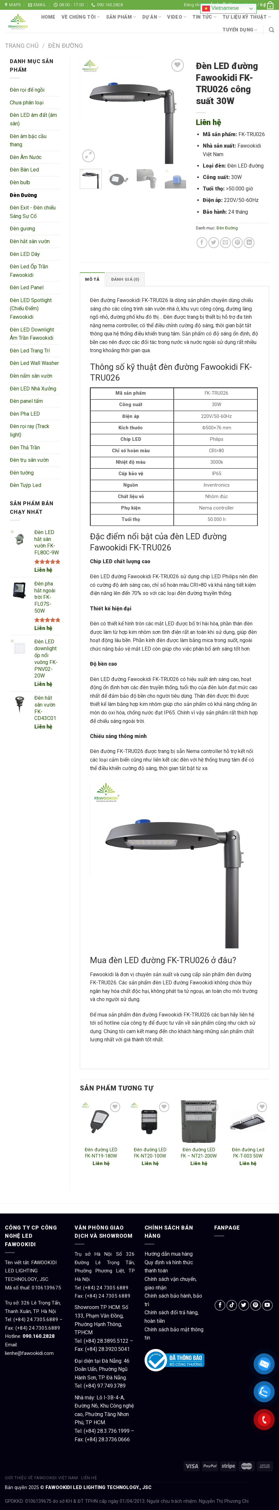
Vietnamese (220, 8)
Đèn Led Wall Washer (34, 363)
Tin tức (204, 17)
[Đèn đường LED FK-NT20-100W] (150, 1121)
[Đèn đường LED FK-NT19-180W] (101, 1121)
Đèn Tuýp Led (25, 485)
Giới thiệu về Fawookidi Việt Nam (41, 1478)
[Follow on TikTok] (231, 1305)
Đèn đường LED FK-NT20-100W (150, 1153)
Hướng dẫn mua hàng (169, 1254)
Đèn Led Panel (27, 287)
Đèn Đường (65, 45)
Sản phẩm (121, 17)
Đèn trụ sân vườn (29, 460)
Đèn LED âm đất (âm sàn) (33, 119)
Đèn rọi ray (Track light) (29, 430)
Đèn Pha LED (25, 414)
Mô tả (92, 279)
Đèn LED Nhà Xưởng (33, 389)
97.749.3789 (111, 1386)
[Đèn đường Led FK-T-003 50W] (248, 1121)
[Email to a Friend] (225, 242)
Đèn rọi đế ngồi (27, 90)
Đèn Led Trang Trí (30, 351)
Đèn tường (22, 473)
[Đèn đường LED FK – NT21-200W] (199, 1121)
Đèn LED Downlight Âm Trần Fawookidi (32, 334)
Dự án (152, 17)
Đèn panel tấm (26, 401)
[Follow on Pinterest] (255, 1305)
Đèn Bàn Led (24, 170)
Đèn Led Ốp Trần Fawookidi (29, 270)
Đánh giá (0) (125, 279)
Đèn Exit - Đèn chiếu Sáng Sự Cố (33, 212)
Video (176, 17)
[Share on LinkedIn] (249, 242)
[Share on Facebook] (202, 242)
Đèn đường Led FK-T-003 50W (248, 1153)
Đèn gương (22, 228)
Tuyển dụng (239, 30)
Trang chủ (22, 45)
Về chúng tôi (80, 17)
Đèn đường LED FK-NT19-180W (101, 1153)
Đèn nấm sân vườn (31, 376)
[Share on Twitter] (213, 242)
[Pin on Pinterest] (237, 242)
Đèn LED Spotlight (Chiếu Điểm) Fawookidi (31, 308)
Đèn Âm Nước (26, 157)
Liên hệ (43, 570)
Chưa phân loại (27, 102)
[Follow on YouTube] (267, 1305)
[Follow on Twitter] (243, 1305)
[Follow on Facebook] (220, 1305)
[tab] (92, 279)
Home (48, 17)
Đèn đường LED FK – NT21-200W (199, 1153)
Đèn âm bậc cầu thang (28, 140)
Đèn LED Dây (25, 254)
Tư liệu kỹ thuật (246, 17)
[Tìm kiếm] (271, 30)
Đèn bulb (20, 182)
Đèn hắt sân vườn (30, 241)
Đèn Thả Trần (25, 447)
